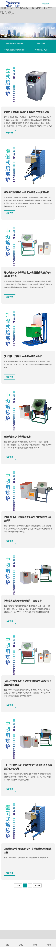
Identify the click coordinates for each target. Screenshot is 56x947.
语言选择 (45, 4)
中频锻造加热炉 (41, 50)
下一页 (37, 885)
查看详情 (9, 133)
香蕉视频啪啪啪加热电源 (41, 56)
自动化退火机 (14, 56)
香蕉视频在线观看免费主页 (14, 28)
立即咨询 (28, 921)
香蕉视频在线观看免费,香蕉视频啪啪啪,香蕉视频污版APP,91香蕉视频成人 (26, 7)
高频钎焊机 (41, 43)
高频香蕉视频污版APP (14, 43)
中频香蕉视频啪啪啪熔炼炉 (14, 50)
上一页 (17, 885)
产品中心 (30, 28)
